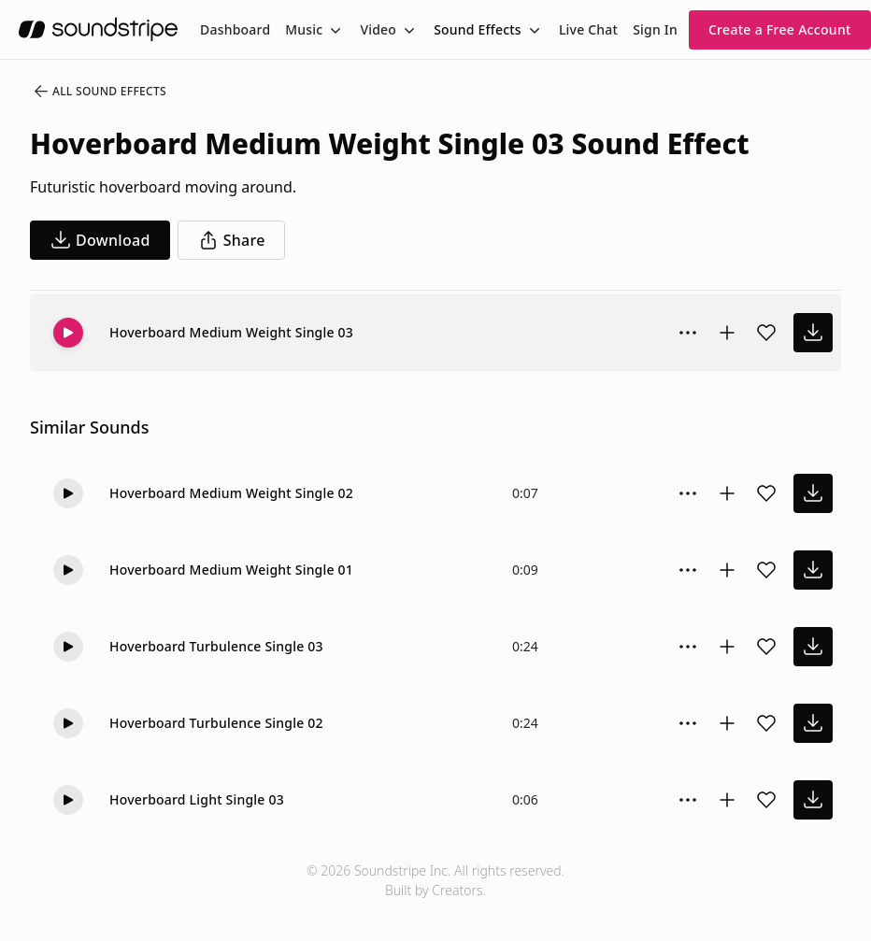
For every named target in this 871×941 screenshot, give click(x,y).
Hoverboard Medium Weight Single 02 (231, 493)
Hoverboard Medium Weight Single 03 (231, 332)
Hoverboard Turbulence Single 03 (216, 646)
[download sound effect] (813, 332)
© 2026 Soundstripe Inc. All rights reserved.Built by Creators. (435, 880)
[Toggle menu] (333, 30)
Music (303, 29)
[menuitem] (235, 29)
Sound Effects (477, 29)
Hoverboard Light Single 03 (196, 799)
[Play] (68, 333)
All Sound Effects (99, 91)
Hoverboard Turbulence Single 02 (216, 723)
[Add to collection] (727, 332)
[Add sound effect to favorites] (766, 332)
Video (378, 29)
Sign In (655, 29)
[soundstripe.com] (98, 29)
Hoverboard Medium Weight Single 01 (231, 569)
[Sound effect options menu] (687, 332)
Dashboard (235, 29)
